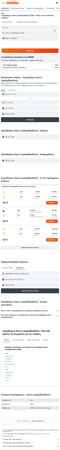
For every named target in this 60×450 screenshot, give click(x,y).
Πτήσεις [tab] (45, 340)
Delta (6, 369)
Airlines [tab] (6, 340)
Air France (8, 361)
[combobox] (8, 22)
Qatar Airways (9, 356)
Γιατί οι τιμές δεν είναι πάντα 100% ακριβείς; (31, 446)
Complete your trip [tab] (18, 340)
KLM (6, 353)
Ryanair (7, 377)
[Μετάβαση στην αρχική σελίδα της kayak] (12, 3)
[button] (3, 3)
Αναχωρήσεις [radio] (12, 90)
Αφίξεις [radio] (3, 90)
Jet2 (6, 367)
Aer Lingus (8, 359)
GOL (6, 380)
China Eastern (9, 372)
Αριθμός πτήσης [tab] (7, 268)
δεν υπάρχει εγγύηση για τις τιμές (41, 433)
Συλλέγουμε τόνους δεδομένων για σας (31, 443)
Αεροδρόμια (26, 421)
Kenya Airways (9, 364)
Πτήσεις (19, 421)
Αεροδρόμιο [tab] (20, 268)
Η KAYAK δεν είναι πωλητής (31, 439)
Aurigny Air (8, 375)
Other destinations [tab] (33, 340)
